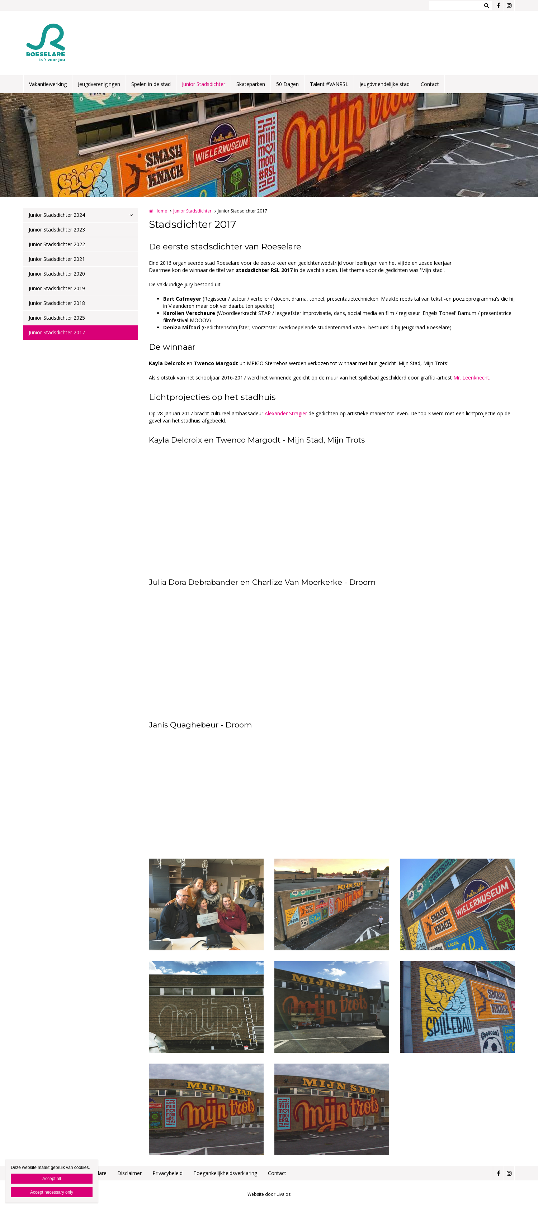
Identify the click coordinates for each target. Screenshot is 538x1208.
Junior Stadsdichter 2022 (57, 244)
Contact (430, 84)
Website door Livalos (269, 1194)
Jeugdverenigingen (99, 84)
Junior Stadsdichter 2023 (57, 229)
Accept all (51, 1178)
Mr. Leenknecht (471, 377)
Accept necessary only (51, 1192)
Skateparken (250, 84)
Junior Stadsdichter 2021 (57, 259)
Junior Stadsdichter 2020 (57, 273)
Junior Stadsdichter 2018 (57, 303)
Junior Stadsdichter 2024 (57, 214)
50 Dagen (287, 84)
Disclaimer (129, 1173)
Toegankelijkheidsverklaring (225, 1173)
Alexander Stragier (286, 413)
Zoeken (486, 5)
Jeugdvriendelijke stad (384, 84)
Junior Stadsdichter (203, 84)
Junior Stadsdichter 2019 (57, 288)
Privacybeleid (167, 1173)
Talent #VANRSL (329, 84)
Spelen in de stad (151, 84)
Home (161, 211)
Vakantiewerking (48, 84)
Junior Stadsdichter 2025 (57, 317)
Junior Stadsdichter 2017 (57, 332)
